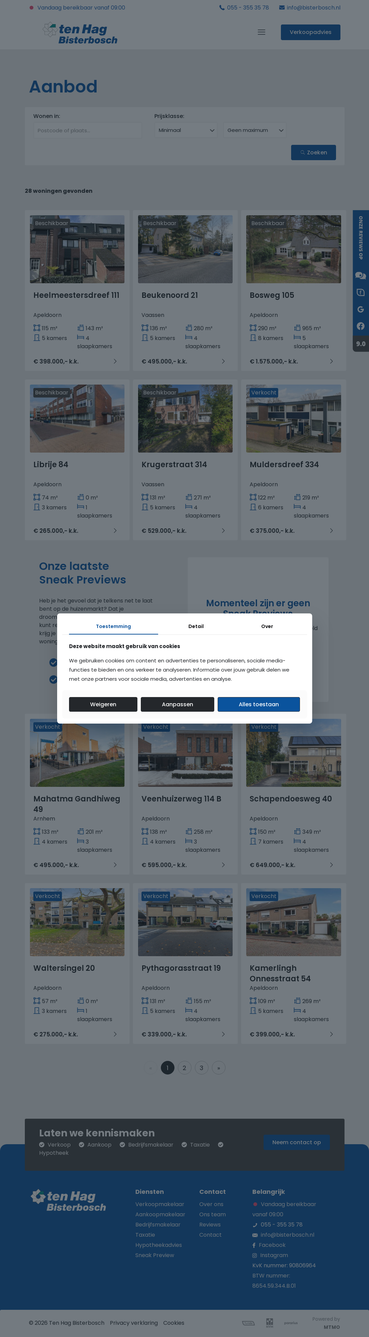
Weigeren (103, 704)
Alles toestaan (259, 704)
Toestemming (113, 626)
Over (267, 626)
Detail (196, 626)
